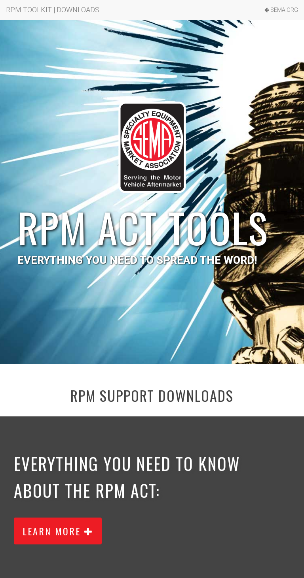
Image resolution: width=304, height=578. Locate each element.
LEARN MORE (58, 531)
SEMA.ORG (281, 10)
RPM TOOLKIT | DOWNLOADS (52, 10)
